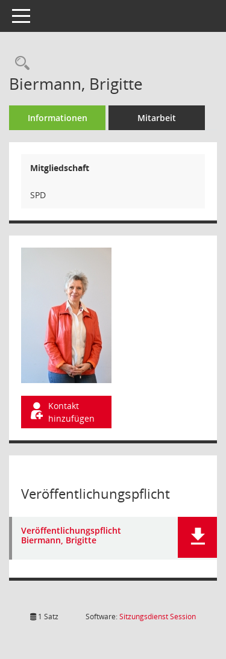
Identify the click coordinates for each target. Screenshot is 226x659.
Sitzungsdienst (157, 616)
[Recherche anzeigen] (19, 63)
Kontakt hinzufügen (61, 412)
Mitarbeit (156, 117)
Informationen (57, 117)
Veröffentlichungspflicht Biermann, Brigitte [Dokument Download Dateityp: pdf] (71, 536)
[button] (197, 537)
